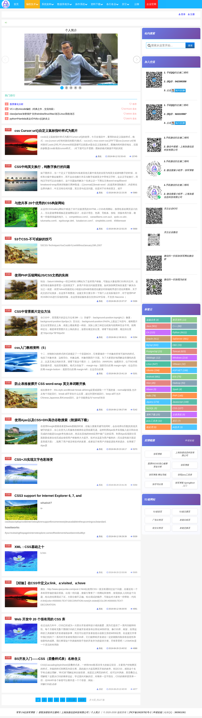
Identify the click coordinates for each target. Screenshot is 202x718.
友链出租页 (185, 520)
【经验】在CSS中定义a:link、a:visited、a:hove (50, 584)
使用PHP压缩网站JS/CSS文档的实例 (41, 276)
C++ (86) (176, 326)
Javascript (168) (180, 402)
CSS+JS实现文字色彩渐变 (34, 460)
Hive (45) (150, 383)
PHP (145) (177, 395)
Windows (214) (180, 357)
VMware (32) (178, 364)
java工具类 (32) (154, 421)
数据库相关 (64, 4)
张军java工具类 (185, 474)
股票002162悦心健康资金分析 (157, 465)
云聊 (136, 4)
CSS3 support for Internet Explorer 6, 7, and (48, 497)
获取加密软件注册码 (49, 714)
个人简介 (71, 30)
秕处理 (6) (151, 427)
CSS (9, 129)
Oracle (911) (152, 338)
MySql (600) (152, 345)
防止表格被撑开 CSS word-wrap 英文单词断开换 (50, 384)
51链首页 (157, 511)
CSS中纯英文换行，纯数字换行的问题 (42, 167)
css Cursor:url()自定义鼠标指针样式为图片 (46, 130)
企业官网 (151, 4)
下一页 (71, 701)
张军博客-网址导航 (157, 474)
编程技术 (32, 4)
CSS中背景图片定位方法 (32, 312)
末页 (82, 701)
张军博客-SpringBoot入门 (185, 484)
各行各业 (112, 4)
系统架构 (48, 4)
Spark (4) (177, 389)
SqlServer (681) (180, 338)
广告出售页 (157, 520)
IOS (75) (176, 376)
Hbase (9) (151, 389)
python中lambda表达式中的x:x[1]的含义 (30, 118)
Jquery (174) (152, 402)
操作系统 (81, 4)
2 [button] (66, 88)
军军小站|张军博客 (25, 714)
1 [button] (62, 88)
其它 (125, 4)
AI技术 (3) (177, 427)
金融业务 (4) (152, 320)
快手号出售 (157, 484)
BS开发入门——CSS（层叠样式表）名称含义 (48, 660)
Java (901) (151, 326)
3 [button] (71, 88)
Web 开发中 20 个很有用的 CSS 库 (40, 620)
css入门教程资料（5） (31, 348)
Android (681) (153, 376)
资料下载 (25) (153, 414)
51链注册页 (184, 511)
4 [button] (75, 88)
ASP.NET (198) (180, 370)
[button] (136, 59)
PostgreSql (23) (154, 351)
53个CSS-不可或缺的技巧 (33, 239)
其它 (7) (176, 421)
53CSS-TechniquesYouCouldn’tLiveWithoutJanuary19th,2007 (71, 246)
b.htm (43, 554)
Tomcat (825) (179, 351)
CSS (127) (177, 408)
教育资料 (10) (179, 320)
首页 (16, 4)
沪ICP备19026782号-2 (140, 714)
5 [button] (80, 88)
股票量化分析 (16, 104)
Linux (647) (152, 364)
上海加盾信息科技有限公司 (184, 454)
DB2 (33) (177, 345)
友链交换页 (185, 528)
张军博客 (157, 454)
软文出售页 (157, 528)
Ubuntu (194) (153, 370)
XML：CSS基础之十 (29, 548)
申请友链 (189, 440)
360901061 (180, 714)
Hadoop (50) (178, 383)
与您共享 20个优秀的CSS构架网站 (40, 203)
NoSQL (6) (151, 408)
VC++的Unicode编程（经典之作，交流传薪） (33, 109)
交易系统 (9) (178, 414)
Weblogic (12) (153, 357)
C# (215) (150, 332)
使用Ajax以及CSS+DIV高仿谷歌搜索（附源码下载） (52, 421)
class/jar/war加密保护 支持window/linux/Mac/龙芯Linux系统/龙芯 (42, 114)
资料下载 (97, 4)
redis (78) (151, 395)
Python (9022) (179, 332)
